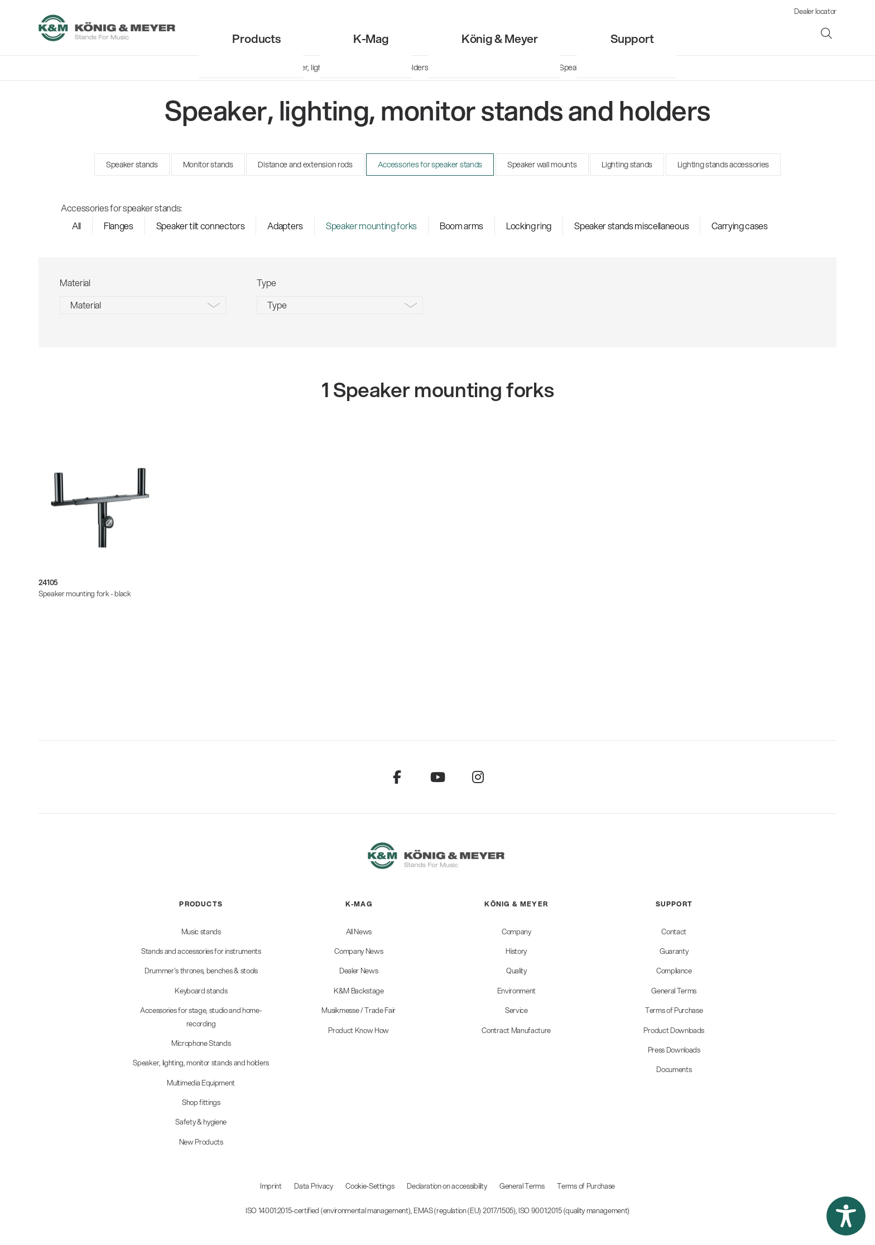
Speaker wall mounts (542, 164)
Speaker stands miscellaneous (631, 225)
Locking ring (528, 225)
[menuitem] (348, 27)
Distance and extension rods (305, 164)
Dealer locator (815, 11)
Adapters (284, 225)
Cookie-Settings (369, 1186)
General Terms (522, 1186)
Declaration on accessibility (447, 1186)
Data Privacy (313, 1186)
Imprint (271, 1186)
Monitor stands (208, 164)
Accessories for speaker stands (430, 164)
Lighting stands (627, 164)
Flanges (118, 225)
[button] (846, 1216)
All (76, 225)
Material (85, 304)
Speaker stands (132, 164)
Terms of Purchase (586, 1186)
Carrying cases (739, 225)
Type (277, 304)
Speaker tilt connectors (200, 225)
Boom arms (461, 225)
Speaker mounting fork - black (85, 593)
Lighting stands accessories (723, 164)
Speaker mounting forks (371, 225)
